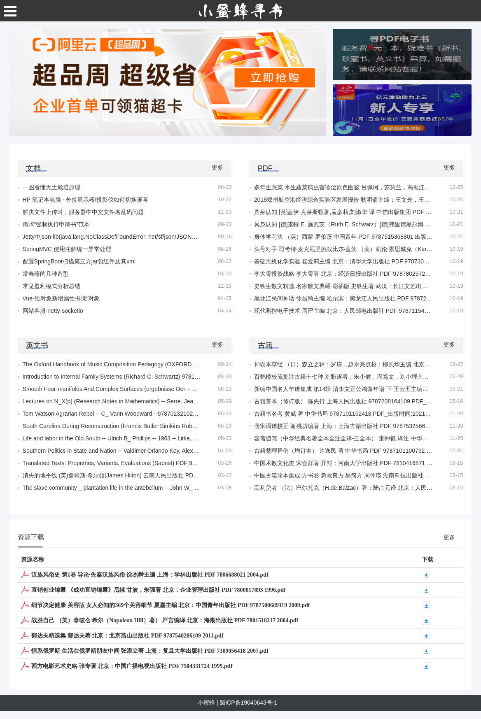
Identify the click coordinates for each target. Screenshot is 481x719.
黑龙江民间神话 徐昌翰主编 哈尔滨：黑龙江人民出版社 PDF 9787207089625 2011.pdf (365, 298)
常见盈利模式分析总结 (51, 286)
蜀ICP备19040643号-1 (248, 702)
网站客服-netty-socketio (53, 310)
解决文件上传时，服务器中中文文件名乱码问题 (83, 212)
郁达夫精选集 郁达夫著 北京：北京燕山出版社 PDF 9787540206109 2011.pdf (127, 636)
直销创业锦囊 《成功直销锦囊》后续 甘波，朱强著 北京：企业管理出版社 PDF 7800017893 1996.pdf (158, 590)
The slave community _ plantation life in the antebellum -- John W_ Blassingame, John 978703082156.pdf (158, 487)
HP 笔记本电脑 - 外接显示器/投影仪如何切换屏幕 (85, 199)
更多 (217, 167)
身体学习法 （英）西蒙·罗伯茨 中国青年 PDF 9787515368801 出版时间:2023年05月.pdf (367, 236)
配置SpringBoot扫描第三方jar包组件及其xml (79, 261)
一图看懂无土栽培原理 (51, 187)
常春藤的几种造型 (46, 273)
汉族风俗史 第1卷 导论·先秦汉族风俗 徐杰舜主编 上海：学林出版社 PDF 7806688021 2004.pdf (149, 575)
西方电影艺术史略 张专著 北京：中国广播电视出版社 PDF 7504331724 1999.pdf (131, 666)
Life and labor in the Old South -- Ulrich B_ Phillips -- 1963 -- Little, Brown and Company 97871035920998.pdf (163, 438)
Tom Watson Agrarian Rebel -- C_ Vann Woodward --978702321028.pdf (114, 413)
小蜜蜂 (206, 702)
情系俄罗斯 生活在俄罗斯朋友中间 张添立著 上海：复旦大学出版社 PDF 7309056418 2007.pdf (149, 651)
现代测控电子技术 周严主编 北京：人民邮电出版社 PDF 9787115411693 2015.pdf (359, 310)
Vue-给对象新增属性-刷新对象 (61, 298)
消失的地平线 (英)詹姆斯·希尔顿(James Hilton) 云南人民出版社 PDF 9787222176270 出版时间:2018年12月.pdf (165, 475)
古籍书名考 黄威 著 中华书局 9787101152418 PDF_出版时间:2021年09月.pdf (353, 413)
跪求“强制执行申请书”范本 (56, 224)
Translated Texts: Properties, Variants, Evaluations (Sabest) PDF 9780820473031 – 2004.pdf (141, 463)
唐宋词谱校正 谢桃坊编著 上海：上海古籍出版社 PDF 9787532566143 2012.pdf (356, 426)
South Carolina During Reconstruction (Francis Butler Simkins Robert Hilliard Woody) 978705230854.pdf (156, 426)
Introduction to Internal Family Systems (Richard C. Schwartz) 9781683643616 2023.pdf (135, 376)
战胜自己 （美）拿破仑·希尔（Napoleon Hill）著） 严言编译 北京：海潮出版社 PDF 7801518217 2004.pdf (164, 620)
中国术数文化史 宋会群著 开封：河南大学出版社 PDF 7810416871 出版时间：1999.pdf (366, 463)
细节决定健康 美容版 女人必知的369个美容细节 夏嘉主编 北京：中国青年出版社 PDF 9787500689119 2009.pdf (170, 605)
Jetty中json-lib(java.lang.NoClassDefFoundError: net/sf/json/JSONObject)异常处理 (128, 236)
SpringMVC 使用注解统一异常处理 (67, 249)
